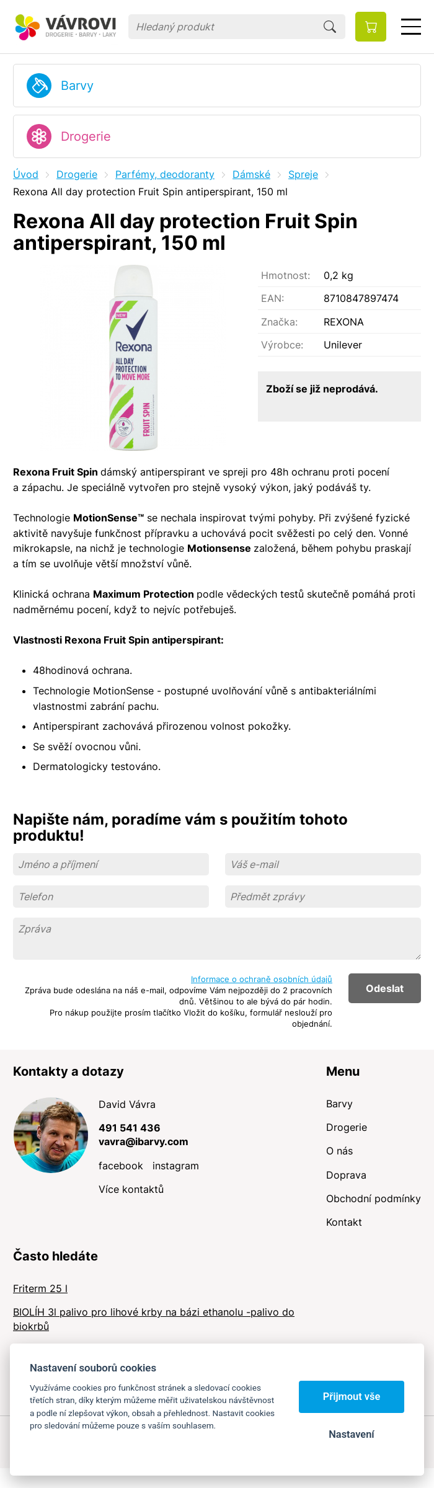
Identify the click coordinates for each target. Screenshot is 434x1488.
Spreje (303, 174)
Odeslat (385, 988)
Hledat (329, 26)
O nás (339, 1151)
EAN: (272, 298)
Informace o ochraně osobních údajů (261, 979)
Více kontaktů (131, 1189)
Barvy (77, 85)
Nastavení (351, 1434)
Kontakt (344, 1222)
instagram (176, 1165)
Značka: (279, 322)
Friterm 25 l (40, 1288)
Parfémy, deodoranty (165, 174)
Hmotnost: (285, 275)
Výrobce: (282, 345)
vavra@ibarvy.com (143, 1141)
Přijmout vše (352, 1396)
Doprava (346, 1175)
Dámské (251, 174)
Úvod (25, 174)
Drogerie (86, 136)
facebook (121, 1165)
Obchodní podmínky (373, 1198)
